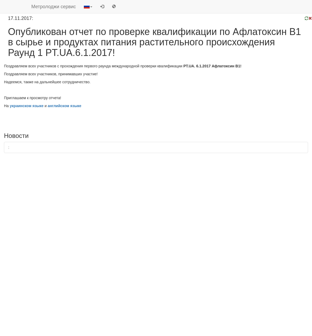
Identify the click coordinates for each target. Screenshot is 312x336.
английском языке (64, 106)
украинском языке (27, 106)
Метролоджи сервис (53, 6)
